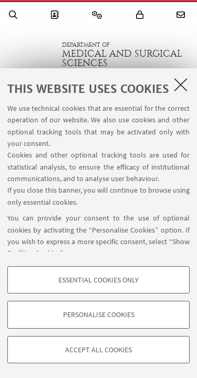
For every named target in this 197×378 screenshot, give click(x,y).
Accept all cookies (98, 349)
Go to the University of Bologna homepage (31, 54)
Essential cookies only (98, 280)
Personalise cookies (98, 314)
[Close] (180, 84)
